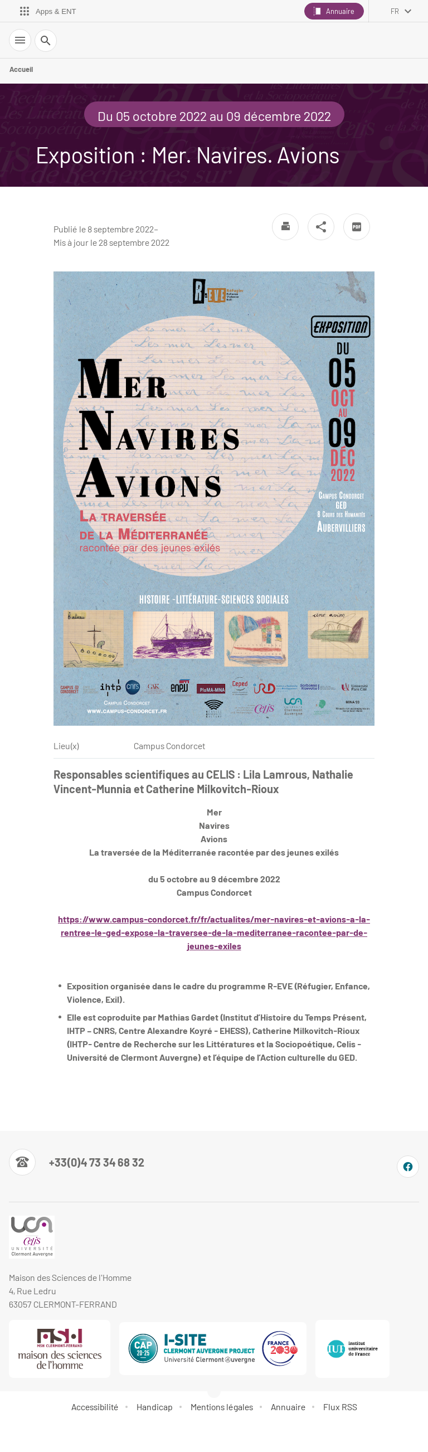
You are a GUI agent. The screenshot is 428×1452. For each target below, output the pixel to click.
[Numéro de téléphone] (76, 1162)
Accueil (21, 69)
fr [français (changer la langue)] (395, 11)
